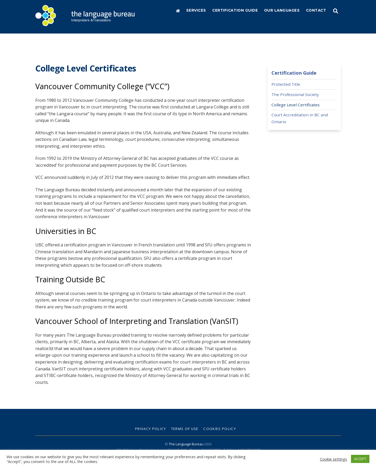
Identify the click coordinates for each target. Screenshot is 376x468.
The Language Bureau (186, 443)
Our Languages (282, 10)
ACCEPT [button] (360, 458)
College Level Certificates (295, 104)
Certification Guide (235, 10)
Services (196, 10)
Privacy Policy (150, 428)
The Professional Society (295, 94)
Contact (316, 10)
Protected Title (285, 84)
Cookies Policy (219, 428)
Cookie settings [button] (333, 459)
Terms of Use (185, 428)
